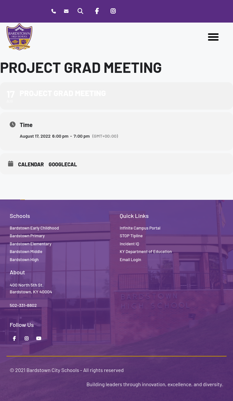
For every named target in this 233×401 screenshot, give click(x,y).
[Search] (80, 11)
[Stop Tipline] (129, 11)
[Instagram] (113, 11)
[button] (213, 36)
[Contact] (66, 11)
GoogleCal (63, 164)
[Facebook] (97, 11)
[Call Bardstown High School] (53, 11)
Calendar (31, 164)
